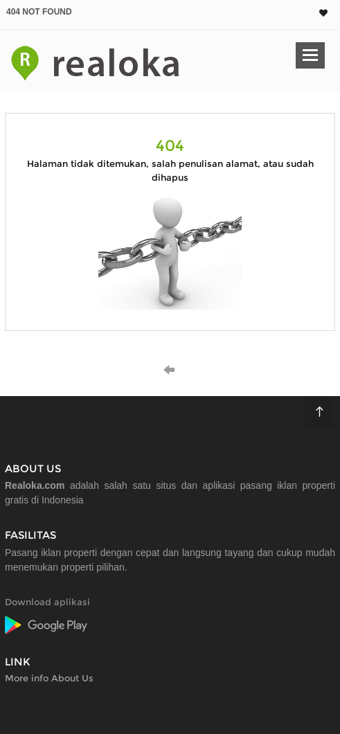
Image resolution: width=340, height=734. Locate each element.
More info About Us (49, 677)
